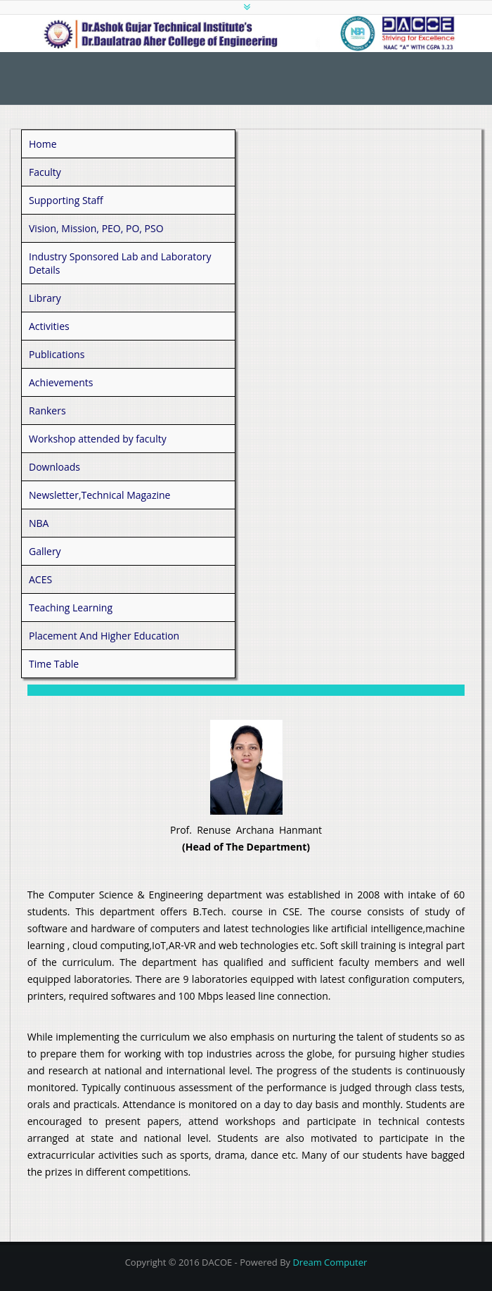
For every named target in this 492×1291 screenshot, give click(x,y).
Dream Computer (329, 1262)
